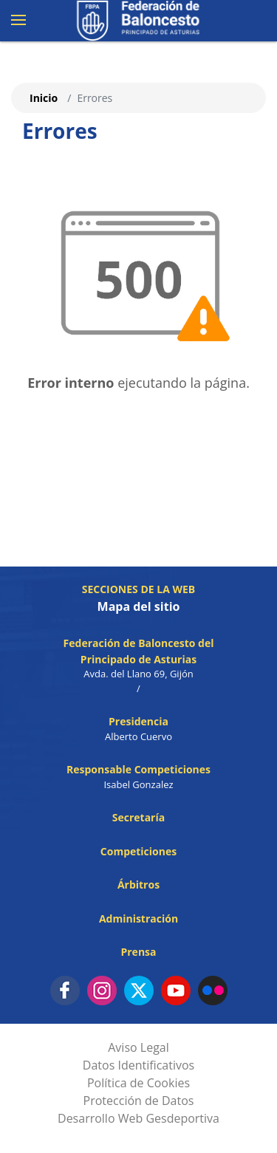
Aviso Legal (138, 1047)
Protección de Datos (138, 1100)
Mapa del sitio (139, 606)
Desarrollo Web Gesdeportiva (138, 1118)
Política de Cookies (138, 1083)
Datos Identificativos (138, 1065)
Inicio (44, 98)
